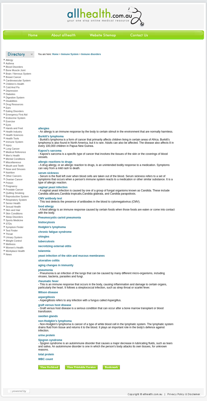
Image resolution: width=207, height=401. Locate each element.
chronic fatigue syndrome (55, 231)
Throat (9, 234)
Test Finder (12, 230)
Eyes (8, 124)
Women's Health (14, 247)
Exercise (10, 121)
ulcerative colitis (49, 260)
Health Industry (14, 131)
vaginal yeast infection (53, 187)
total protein (46, 354)
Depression (12, 90)
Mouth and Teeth (15, 165)
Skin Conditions (14, 213)
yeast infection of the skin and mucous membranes (71, 255)
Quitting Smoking (15, 193)
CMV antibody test (50, 198)
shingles (43, 236)
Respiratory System (16, 199)
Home (55, 54)
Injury (9, 145)
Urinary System (14, 237)
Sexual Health (13, 206)
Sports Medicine (14, 220)
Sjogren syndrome (50, 340)
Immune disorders (91, 54)
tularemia (44, 251)
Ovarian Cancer (14, 179)
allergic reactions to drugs (55, 161)
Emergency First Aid (16, 114)
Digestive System (15, 97)
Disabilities (11, 101)
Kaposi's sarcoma (49, 150)
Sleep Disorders (14, 217)
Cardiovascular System (18, 80)
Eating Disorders (15, 111)
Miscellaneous (13, 162)
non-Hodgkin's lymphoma (55, 321)
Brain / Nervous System (18, 73)
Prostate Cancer (14, 189)
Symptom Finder (14, 227)
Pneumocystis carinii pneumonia (59, 217)
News (9, 254)
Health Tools (12, 138)
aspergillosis (46, 297)
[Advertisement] (106, 91)
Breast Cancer (13, 77)
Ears (8, 107)
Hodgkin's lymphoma (52, 227)
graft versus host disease (54, 305)
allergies (43, 128)
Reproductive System (17, 196)
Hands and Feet (14, 128)
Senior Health (13, 203)
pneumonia (45, 270)
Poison (9, 182)
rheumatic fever (48, 281)
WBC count (45, 359)
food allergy (46, 206)
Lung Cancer (13, 148)
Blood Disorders (14, 66)
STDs (9, 223)
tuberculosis (46, 241)
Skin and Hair (13, 210)
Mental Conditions (15, 159)
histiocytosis (46, 222)
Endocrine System (15, 118)
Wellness (10, 244)
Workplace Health (15, 251)
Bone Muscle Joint (15, 70)
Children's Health (15, 84)
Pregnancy (11, 186)
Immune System (14, 141)
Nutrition (10, 172)
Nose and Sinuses (15, 169)
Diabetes (10, 94)
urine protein (46, 335)
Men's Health (13, 155)
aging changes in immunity (55, 265)
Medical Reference (16, 152)
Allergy (9, 60)
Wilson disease (48, 292)
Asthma (10, 63)
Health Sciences (14, 135)
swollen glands (48, 316)
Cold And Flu (13, 87)
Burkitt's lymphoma (51, 136)
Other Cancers (13, 176)
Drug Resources (14, 104)
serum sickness (48, 173)
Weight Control (14, 240)
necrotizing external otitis (54, 246)
